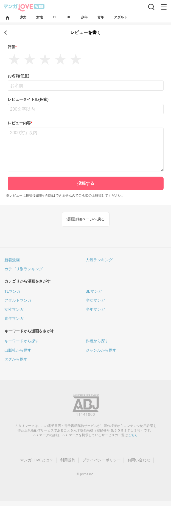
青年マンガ (14, 318)
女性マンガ (14, 309)
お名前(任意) (18, 76)
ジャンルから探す (101, 350)
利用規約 (67, 460)
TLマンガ (12, 291)
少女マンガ (95, 300)
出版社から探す (17, 350)
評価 (12, 47)
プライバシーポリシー (101, 460)
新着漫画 (12, 260)
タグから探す (15, 359)
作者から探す (97, 341)
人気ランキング (99, 260)
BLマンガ (94, 291)
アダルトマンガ (17, 300)
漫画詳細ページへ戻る (85, 219)
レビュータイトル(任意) (28, 99)
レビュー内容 (20, 123)
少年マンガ (95, 309)
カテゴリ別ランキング (23, 269)
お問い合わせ (138, 460)
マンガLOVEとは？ (36, 460)
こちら (133, 435)
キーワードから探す (21, 341)
